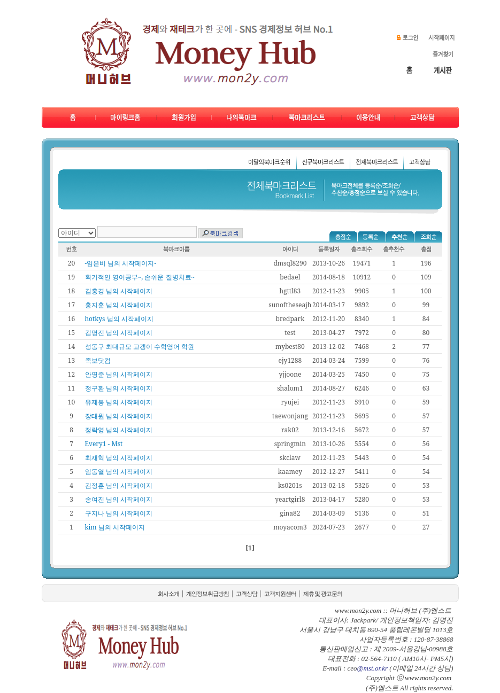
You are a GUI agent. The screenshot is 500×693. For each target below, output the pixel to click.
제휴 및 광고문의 (323, 593)
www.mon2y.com (428, 678)
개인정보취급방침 (207, 593)
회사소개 (168, 593)
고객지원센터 (280, 593)
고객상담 (246, 593)
